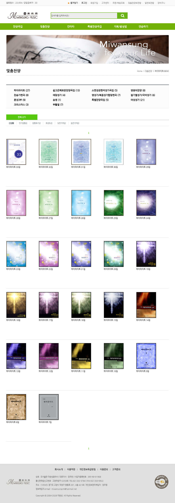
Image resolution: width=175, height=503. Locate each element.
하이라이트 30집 (111, 167)
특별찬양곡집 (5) (100, 99)
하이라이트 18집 (13, 320)
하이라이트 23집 (13, 269)
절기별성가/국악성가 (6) (143, 95)
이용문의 (104, 469)
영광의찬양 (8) (138, 90)
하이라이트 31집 (78, 167)
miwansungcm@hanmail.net (64, 489)
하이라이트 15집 (111, 320)
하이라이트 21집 (78, 269)
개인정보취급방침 (87, 469)
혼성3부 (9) (20, 99)
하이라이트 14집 (143, 320)
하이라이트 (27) (22, 90)
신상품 (11, 123)
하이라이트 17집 (46, 320)
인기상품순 (23, 123)
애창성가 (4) (59, 95)
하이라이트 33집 (13, 167)
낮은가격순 (62, 123)
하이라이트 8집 (12, 422)
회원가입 (94, 3)
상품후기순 (36, 123)
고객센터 (105, 3)
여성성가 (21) (138, 99)
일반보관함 (149, 3)
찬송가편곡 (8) (21, 95)
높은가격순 (75, 123)
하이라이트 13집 (13, 371)
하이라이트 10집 (111, 371)
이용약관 (71, 469)
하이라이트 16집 (78, 320)
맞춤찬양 (148, 71)
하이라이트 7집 (45, 422)
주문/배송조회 (119, 3)
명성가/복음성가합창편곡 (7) (106, 95)
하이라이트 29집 (143, 167)
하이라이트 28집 (13, 218)
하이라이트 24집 (143, 218)
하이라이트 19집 (143, 269)
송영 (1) (57, 99)
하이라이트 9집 (142, 371)
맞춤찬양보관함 (134, 3)
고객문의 (116, 469)
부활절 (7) (58, 104)
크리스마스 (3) (21, 104)
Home (139, 71)
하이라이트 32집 (46, 167)
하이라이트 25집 (111, 218)
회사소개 (59, 469)
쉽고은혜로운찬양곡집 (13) (66, 90)
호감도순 (49, 123)
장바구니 (161, 3)
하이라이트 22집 (46, 269)
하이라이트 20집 (111, 269)
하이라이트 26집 (78, 218)
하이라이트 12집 (46, 371)
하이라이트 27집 (46, 218)
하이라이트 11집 (78, 371)
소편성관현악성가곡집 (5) (104, 90)
